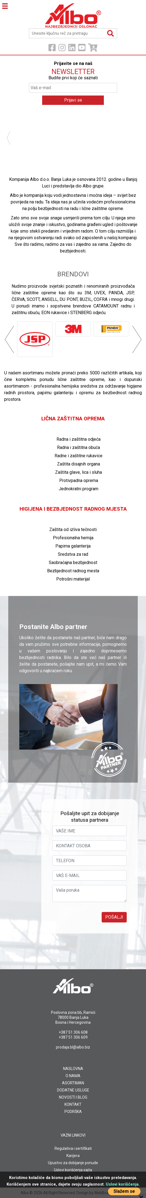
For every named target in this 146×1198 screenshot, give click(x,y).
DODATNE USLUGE (73, 1090)
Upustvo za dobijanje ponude (73, 1163)
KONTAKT (73, 1104)
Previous (12, 138)
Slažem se (124, 1191)
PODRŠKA (73, 1111)
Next (134, 138)
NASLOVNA (73, 1068)
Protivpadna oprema (78, 480)
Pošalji (114, 917)
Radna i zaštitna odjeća (78, 439)
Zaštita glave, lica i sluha (78, 472)
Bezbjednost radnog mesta (73, 570)
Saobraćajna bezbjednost (73, 562)
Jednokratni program (78, 488)
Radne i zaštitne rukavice (78, 455)
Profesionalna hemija (73, 537)
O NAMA (73, 1076)
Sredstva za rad (73, 554)
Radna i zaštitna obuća (78, 447)
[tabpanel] (35, 339)
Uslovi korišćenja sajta (73, 1170)
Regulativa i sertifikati (73, 1148)
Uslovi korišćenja (122, 1184)
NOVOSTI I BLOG (73, 1097)
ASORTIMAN (73, 1083)
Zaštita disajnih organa (78, 464)
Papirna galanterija (73, 546)
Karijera (73, 1155)
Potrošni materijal (73, 579)
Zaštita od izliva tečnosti (73, 529)
